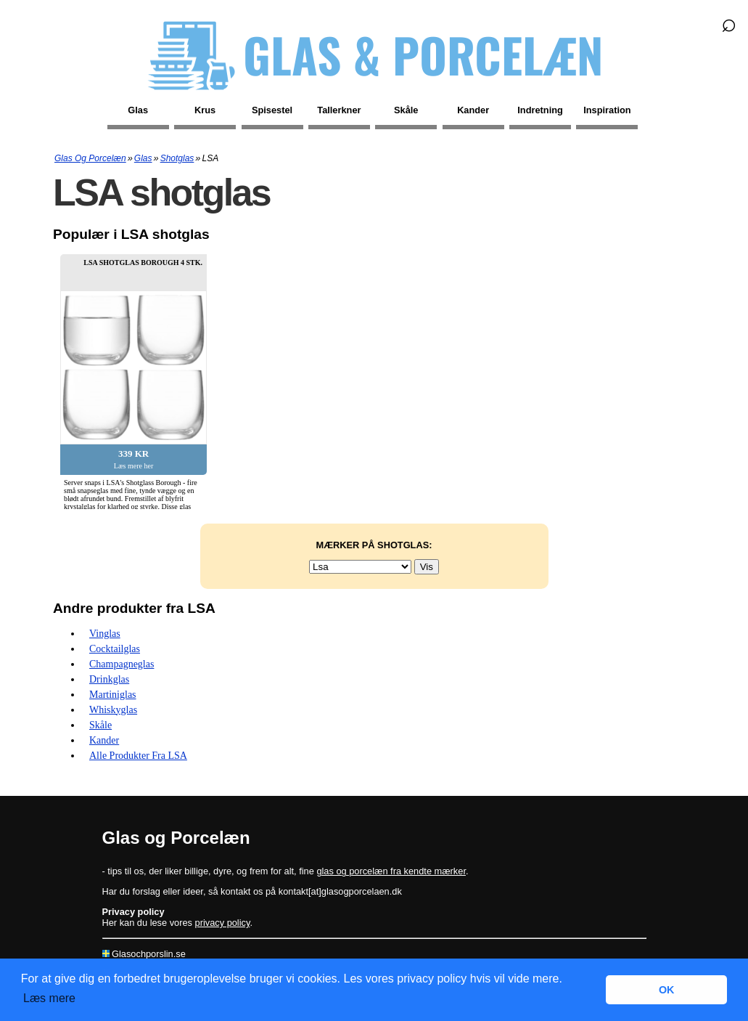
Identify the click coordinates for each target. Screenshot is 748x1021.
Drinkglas (109, 679)
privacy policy (222, 922)
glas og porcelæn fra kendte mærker (391, 871)
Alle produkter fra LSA (138, 755)
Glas (138, 110)
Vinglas (104, 633)
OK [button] (667, 990)
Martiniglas (112, 694)
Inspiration (606, 110)
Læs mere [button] (49, 998)
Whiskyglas (113, 709)
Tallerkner (339, 110)
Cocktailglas (114, 648)
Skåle (406, 110)
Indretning (540, 110)
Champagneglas (121, 664)
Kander (473, 110)
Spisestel (272, 110)
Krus (204, 110)
